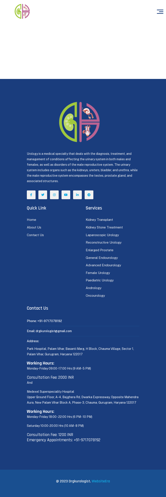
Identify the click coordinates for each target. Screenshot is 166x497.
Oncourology (95, 295)
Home (31, 219)
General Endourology (102, 258)
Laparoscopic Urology (102, 235)
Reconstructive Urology (104, 242)
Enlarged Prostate (100, 250)
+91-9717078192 (49, 321)
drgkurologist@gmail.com (54, 331)
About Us (34, 227)
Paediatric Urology (100, 280)
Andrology (93, 288)
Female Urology (98, 273)
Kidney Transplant (99, 219)
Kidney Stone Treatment (104, 227)
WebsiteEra (101, 481)
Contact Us (35, 235)
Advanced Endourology (103, 265)
